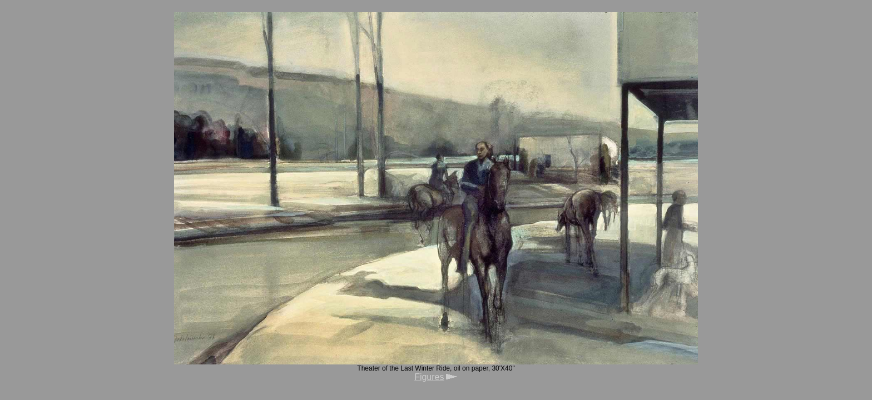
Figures (429, 377)
